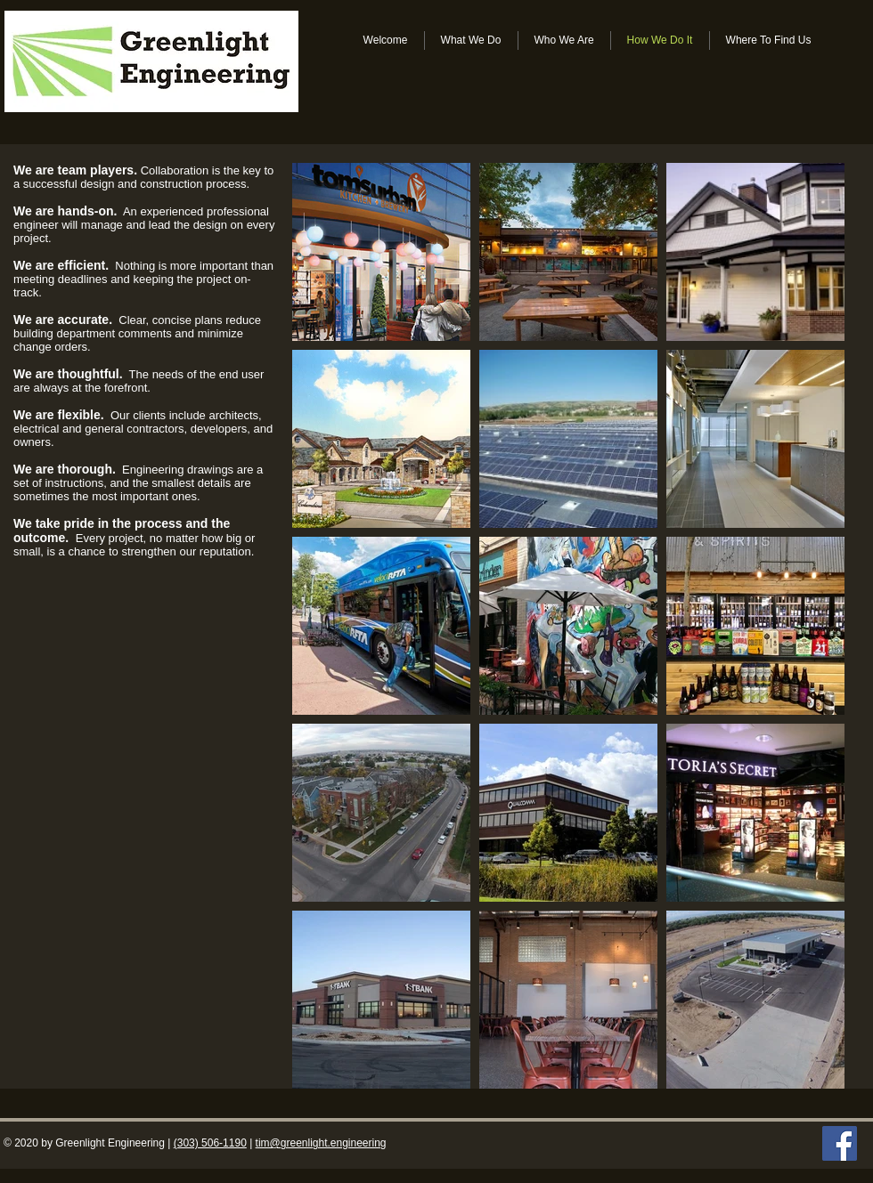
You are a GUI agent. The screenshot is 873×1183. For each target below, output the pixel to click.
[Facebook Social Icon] (839, 1143)
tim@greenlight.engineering (321, 1143)
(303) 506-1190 (210, 1143)
